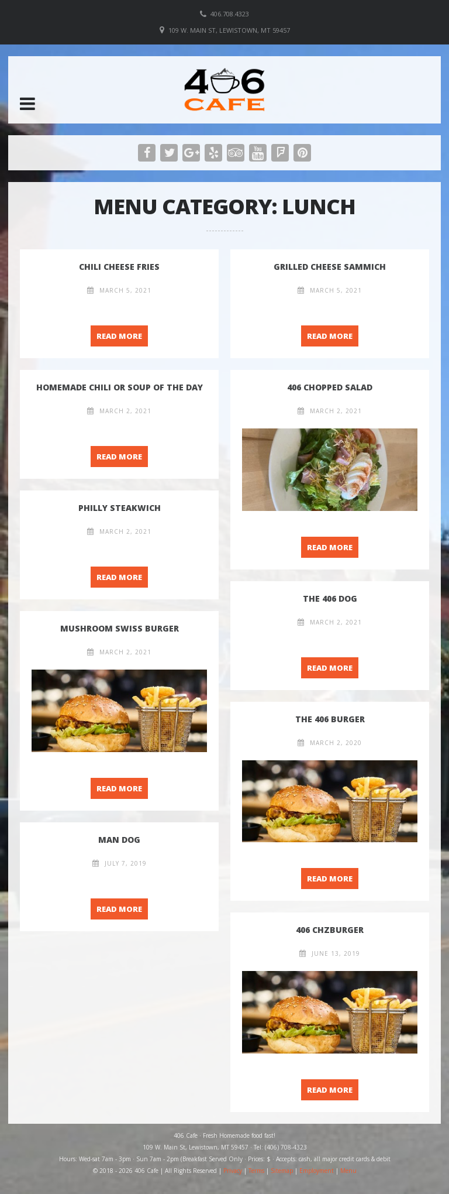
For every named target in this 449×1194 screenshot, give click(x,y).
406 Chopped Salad (329, 387)
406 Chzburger (330, 929)
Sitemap (282, 1170)
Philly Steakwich (119, 507)
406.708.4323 (229, 13)
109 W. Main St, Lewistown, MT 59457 (229, 30)
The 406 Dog (330, 598)
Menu (348, 1170)
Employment (316, 1170)
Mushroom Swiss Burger (119, 628)
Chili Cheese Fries (119, 266)
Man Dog (119, 839)
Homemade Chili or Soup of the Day (119, 387)
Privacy (232, 1170)
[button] (27, 103)
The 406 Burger (330, 719)
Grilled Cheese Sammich (330, 266)
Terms (256, 1170)
